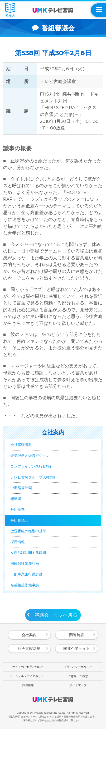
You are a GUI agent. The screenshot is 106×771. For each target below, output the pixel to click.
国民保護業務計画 (30, 598)
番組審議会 (23, 543)
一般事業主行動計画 (32, 611)
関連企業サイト (76, 690)
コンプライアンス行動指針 (39, 474)
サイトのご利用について (28, 708)
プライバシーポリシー (78, 708)
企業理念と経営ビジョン (37, 460)
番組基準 (21, 529)
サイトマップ (78, 727)
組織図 (19, 515)
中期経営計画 (25, 501)
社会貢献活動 (29, 690)
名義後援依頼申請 (30, 625)
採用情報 (21, 570)
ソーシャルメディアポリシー (28, 717)
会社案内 (29, 676)
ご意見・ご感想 (78, 717)
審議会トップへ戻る (56, 657)
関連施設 (76, 676)
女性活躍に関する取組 (34, 584)
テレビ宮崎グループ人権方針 (41, 487)
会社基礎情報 (25, 446)
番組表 (10, 10)
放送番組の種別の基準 (34, 556)
